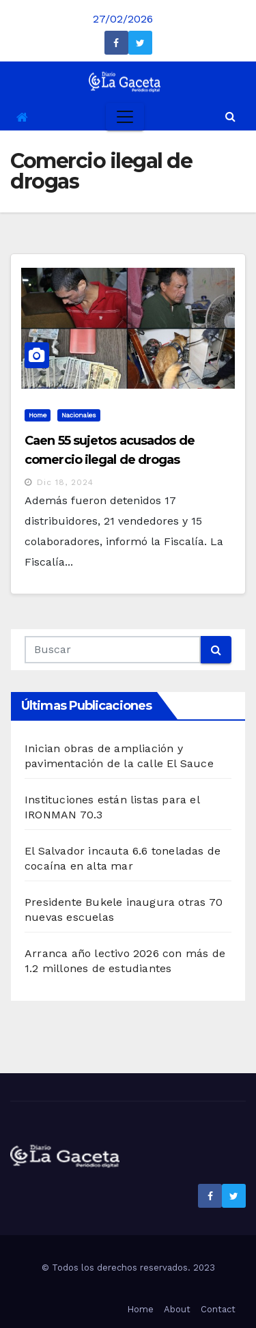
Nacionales (78, 415)
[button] (230, 116)
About (177, 1309)
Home (37, 415)
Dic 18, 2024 (65, 482)
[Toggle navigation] (125, 116)
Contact (218, 1309)
